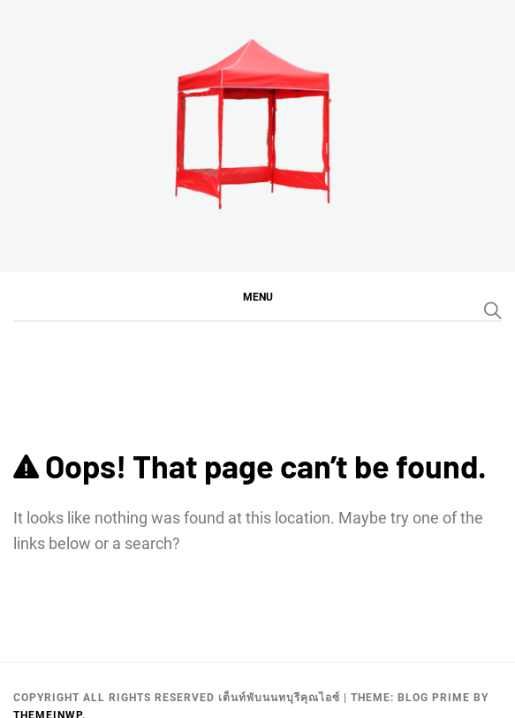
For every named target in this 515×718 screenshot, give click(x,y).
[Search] (493, 310)
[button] (257, 296)
